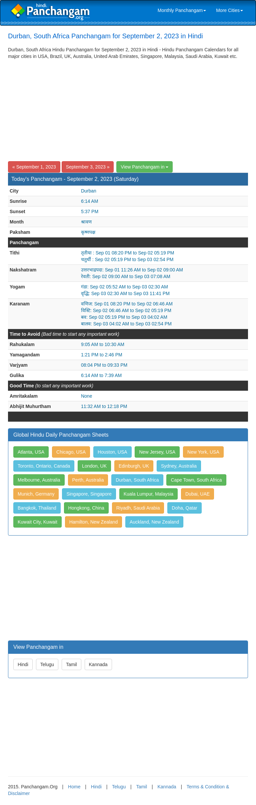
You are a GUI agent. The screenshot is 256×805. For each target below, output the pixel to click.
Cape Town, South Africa (196, 480)
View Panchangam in (144, 167)
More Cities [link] (229, 10)
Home (74, 786)
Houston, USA (112, 452)
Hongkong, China (86, 508)
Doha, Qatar (184, 508)
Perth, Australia (88, 480)
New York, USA (203, 452)
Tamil (71, 664)
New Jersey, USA (157, 452)
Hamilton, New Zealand (93, 522)
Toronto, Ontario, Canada (44, 466)
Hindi (23, 664)
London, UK (94, 466)
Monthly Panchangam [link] (182, 10)
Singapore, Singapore (88, 494)
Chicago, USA (71, 452)
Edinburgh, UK (134, 466)
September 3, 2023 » (88, 167)
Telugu (47, 664)
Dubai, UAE (197, 494)
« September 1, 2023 (34, 167)
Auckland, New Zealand (154, 522)
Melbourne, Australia (39, 480)
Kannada (98, 664)
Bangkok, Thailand (37, 508)
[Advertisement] (128, 109)
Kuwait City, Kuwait (37, 522)
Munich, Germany (36, 494)
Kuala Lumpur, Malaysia (148, 494)
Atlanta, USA (31, 452)
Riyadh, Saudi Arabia (138, 508)
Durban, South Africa (137, 480)
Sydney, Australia (179, 466)
